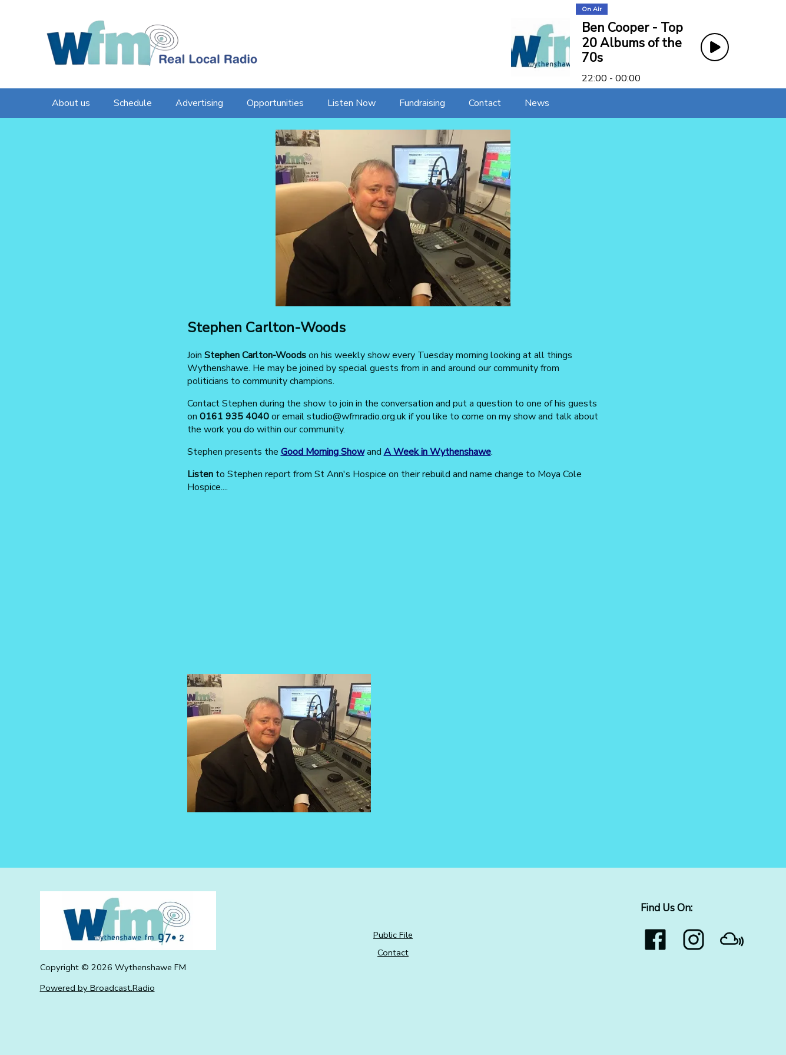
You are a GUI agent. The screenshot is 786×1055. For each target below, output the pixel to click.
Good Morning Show (322, 451)
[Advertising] (199, 103)
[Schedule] (133, 103)
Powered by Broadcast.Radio (97, 988)
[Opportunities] (275, 103)
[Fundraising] (422, 103)
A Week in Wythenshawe (437, 451)
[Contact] (485, 103)
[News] (537, 103)
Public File (393, 935)
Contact (393, 952)
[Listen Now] (351, 103)
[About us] (71, 103)
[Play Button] (715, 47)
